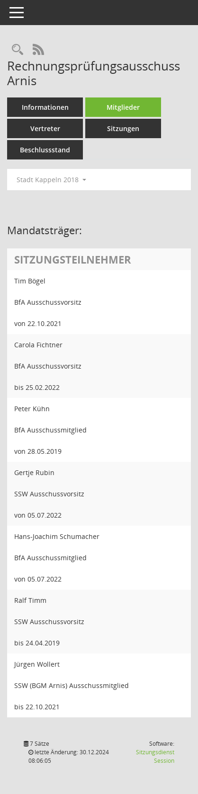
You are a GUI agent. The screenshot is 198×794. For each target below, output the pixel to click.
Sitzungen (123, 128)
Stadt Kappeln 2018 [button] (51, 179)
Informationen (45, 107)
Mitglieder (123, 107)
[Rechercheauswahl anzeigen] (17, 50)
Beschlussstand (45, 149)
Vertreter (45, 128)
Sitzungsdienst (155, 756)
